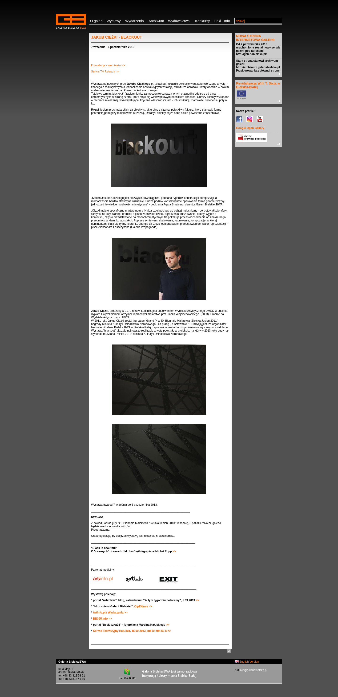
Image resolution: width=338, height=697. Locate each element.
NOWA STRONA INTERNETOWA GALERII (255, 38)
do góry (229, 651)
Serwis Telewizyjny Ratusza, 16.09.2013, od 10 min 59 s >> (132, 631)
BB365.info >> (102, 618)
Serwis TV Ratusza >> (105, 71)
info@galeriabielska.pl (253, 670)
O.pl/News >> (143, 606)
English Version (247, 661)
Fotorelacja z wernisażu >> (108, 65)
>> (174, 551)
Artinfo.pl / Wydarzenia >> (110, 612)
